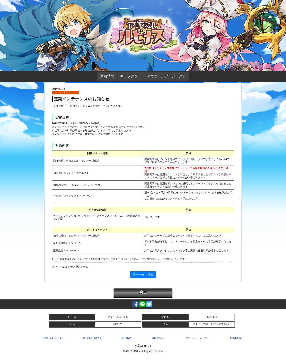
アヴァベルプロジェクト (166, 76)
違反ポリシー (159, 338)
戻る (143, 292)
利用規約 (127, 338)
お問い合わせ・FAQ (52, 338)
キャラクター (130, 76)
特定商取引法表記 (92, 338)
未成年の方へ (236, 338)
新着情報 (107, 76)
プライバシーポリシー (197, 338)
